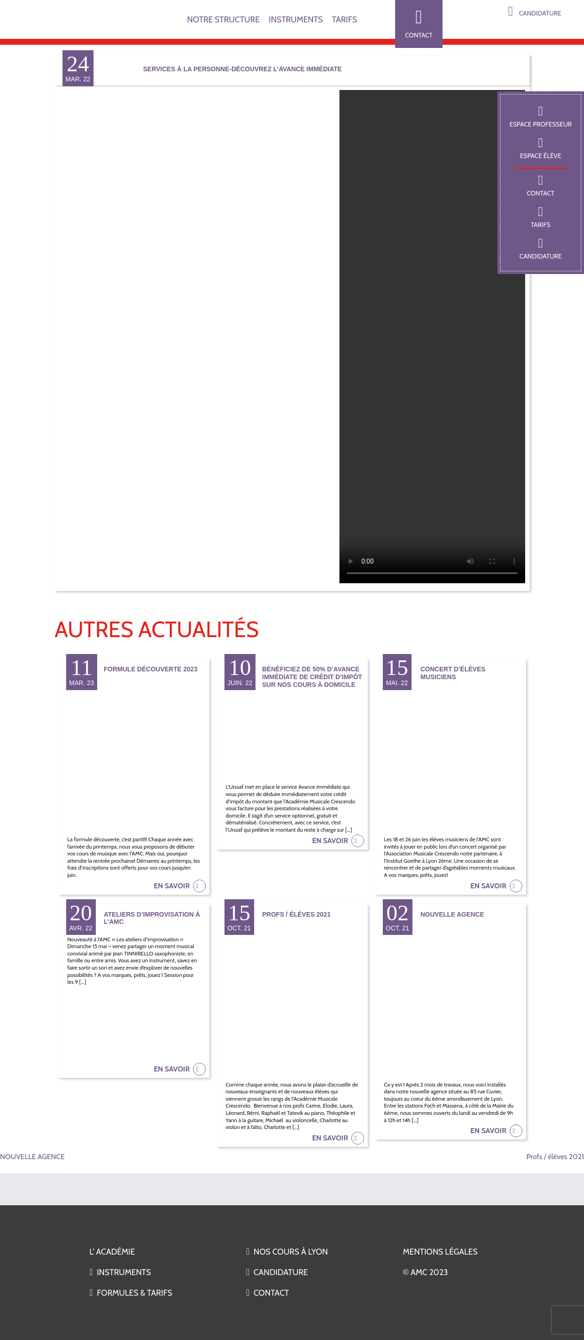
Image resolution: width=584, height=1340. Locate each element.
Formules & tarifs (130, 1293)
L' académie (112, 1252)
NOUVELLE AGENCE (32, 1156)
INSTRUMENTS (296, 20)
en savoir (180, 886)
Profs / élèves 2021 (555, 1156)
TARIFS (344, 20)
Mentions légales (440, 1252)
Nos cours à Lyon (287, 1252)
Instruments (120, 1272)
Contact (419, 23)
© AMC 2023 (425, 1272)
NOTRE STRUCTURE (223, 20)
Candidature (534, 11)
